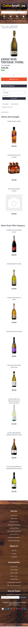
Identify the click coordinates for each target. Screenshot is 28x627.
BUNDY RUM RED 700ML (14, 121)
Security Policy (14, 579)
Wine (7, 26)
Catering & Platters (14, 528)
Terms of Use (14, 566)
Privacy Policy (14, 569)
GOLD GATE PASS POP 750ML (14, 331)
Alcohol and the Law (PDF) (14, 582)
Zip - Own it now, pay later (14, 585)
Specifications (14, 104)
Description (5, 104)
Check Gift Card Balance (14, 525)
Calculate (14, 98)
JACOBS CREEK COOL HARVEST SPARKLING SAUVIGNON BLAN (14, 401)
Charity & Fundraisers (14, 537)
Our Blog (14, 553)
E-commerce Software (12, 605)
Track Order (14, 518)
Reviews (7, 107)
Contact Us (14, 557)
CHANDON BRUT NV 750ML (14, 264)
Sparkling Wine (14, 26)
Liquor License (14, 576)
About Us (14, 550)
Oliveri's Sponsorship (14, 540)
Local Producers (14, 534)
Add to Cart (14, 79)
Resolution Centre (14, 521)
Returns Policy (14, 573)
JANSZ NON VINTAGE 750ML (9, 27)
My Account (14, 515)
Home (2, 26)
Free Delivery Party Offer (14, 531)
